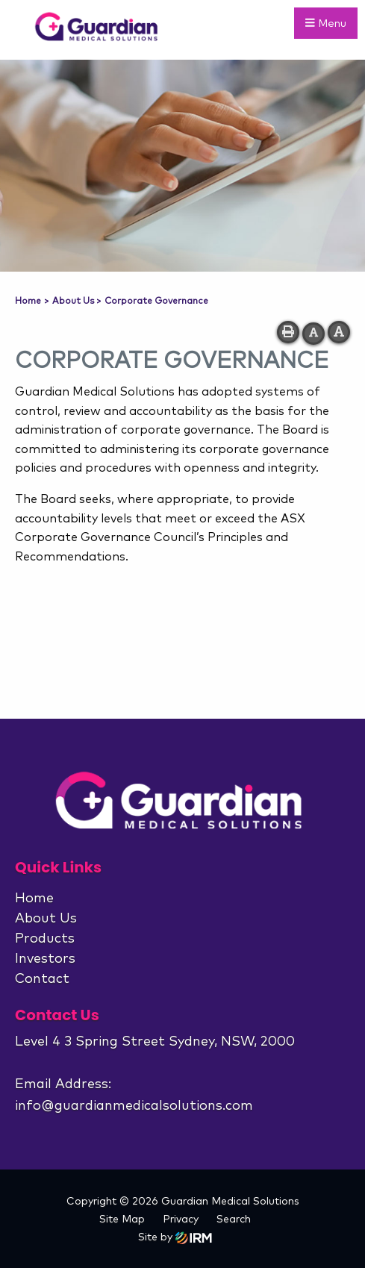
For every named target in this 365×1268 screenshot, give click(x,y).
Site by (175, 1237)
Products (45, 939)
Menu (325, 23)
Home (34, 898)
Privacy (181, 1219)
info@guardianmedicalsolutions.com (134, 1106)
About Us (46, 918)
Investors (45, 959)
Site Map (122, 1219)
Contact (42, 979)
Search (233, 1219)
